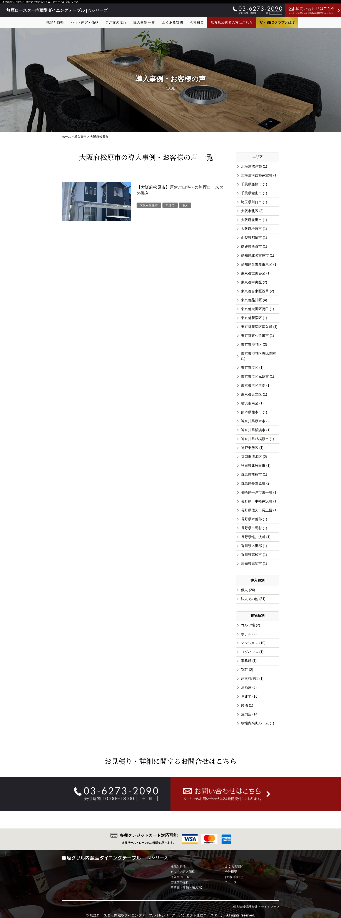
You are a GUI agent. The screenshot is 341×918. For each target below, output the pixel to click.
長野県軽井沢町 (253, 537)
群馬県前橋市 (251, 474)
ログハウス (249, 652)
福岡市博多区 (251, 457)
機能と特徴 (55, 22)
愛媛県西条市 (251, 246)
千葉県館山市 (251, 193)
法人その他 (249, 599)
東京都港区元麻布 (255, 376)
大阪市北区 (249, 211)
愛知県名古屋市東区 (256, 264)
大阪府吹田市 (251, 220)
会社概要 (197, 22)
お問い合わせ (234, 877)
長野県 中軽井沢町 (256, 501)
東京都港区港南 (253, 385)
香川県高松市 (251, 555)
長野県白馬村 (251, 528)
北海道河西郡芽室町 (256, 175)
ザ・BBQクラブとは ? (277, 22)
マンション (249, 643)
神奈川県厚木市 (253, 421)
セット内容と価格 (85, 22)
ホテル (246, 634)
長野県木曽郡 (251, 519)
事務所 (246, 661)
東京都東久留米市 (255, 336)
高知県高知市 (251, 563)
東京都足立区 (251, 394)
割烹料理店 (249, 678)
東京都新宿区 (251, 318)
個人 (185, 205)
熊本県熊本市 (251, 412)
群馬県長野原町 (253, 483)
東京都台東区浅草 (255, 291)
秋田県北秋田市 (253, 465)
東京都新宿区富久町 (256, 327)
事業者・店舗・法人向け (187, 887)
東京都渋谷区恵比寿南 (258, 353)
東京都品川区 (251, 300)
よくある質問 (172, 22)
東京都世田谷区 (253, 273)
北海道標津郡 (251, 166)
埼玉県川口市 (251, 202)
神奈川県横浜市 (253, 430)
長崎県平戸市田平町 (256, 492)
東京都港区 (249, 367)
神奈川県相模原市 (255, 439)
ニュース (231, 882)
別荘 (244, 670)
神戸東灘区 (249, 448)
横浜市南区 (249, 403)
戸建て (170, 205)
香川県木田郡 (251, 546)
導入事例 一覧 (144, 22)
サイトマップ (270, 906)
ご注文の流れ (115, 22)
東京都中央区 (251, 282)
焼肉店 (246, 714)
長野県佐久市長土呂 (256, 510)
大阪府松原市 (149, 205)
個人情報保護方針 (245, 906)
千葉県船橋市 (251, 184)
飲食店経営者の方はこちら (231, 22)
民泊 (244, 705)
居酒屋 (246, 687)
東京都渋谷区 (251, 344)
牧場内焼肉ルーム (255, 723)
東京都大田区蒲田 (255, 309)
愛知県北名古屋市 (255, 255)
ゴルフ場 (248, 625)
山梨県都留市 (251, 237)
